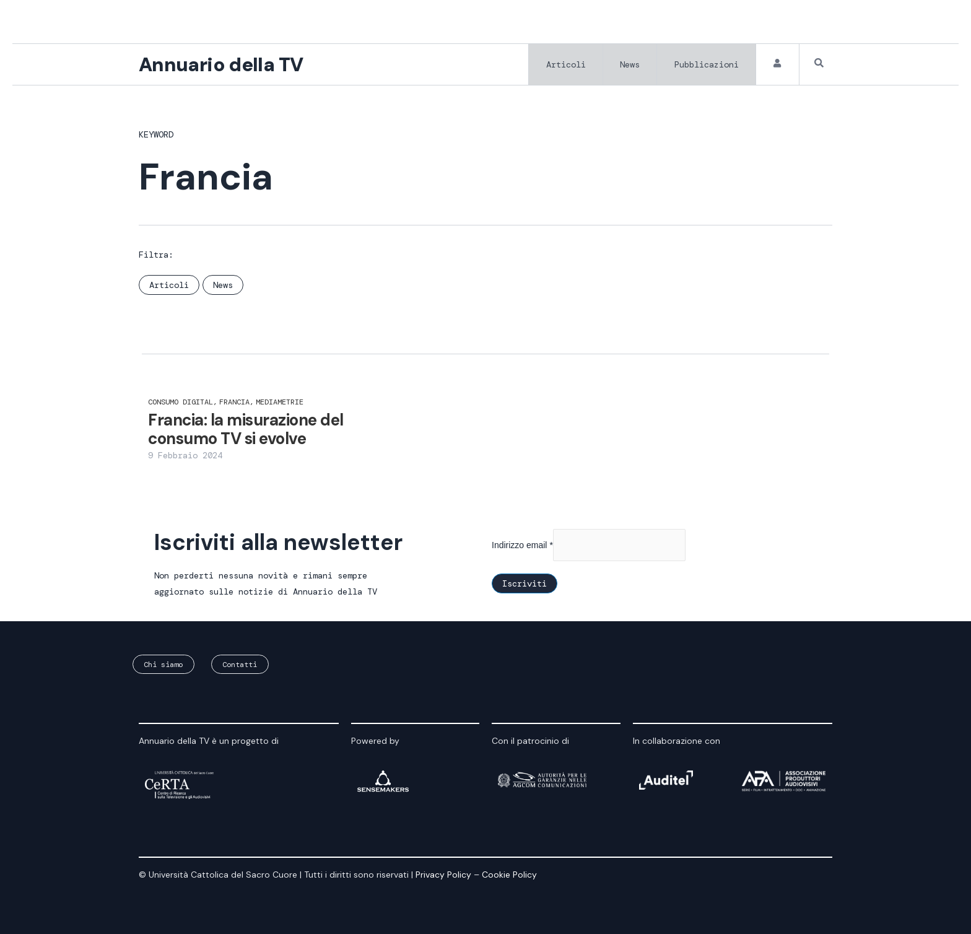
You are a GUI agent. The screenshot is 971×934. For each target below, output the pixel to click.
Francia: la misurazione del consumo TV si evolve (246, 430)
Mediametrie (279, 403)
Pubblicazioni (706, 65)
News (628, 65)
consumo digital (182, 403)
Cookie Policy (509, 874)
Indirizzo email (522, 546)
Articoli (563, 65)
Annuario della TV (223, 65)
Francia (236, 403)
